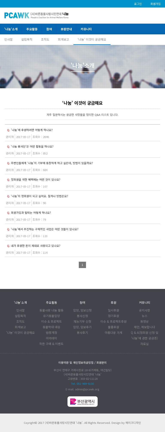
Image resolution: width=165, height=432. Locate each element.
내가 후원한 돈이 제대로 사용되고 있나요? (33, 246)
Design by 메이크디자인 (126, 423)
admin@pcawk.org (87, 389)
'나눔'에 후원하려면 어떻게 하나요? (30, 130)
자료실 (144, 344)
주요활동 (32, 29)
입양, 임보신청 (82, 310)
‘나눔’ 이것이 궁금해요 (92, 39)
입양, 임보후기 (82, 327)
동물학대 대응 (51, 327)
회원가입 (155, 4)
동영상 (144, 321)
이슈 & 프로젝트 (51, 321)
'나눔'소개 (11, 29)
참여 (49, 29)
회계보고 (63, 39)
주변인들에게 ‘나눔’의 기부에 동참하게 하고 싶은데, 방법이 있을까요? (50, 163)
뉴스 (144, 316)
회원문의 (101, 362)
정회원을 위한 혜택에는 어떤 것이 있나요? (33, 179)
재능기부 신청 (82, 321)
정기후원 (113, 316)
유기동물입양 (51, 316)
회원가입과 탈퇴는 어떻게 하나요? (29, 213)
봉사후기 (82, 332)
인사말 (8, 39)
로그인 (138, 4)
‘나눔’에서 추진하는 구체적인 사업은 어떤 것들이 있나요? (42, 229)
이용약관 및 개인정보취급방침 (76, 362)
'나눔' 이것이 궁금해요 (20, 332)
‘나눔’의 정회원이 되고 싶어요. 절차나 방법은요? (37, 196)
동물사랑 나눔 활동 (51, 310)
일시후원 (113, 310)
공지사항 (144, 310)
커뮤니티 (86, 29)
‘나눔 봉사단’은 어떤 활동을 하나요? (30, 146)
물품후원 (113, 327)
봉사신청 (82, 316)
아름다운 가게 (113, 332)
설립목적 (26, 39)
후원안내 (66, 29)
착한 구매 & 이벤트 (51, 344)
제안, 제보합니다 (144, 327)
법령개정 (51, 332)
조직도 (45, 39)
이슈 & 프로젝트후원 (113, 321)
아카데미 (51, 338)
